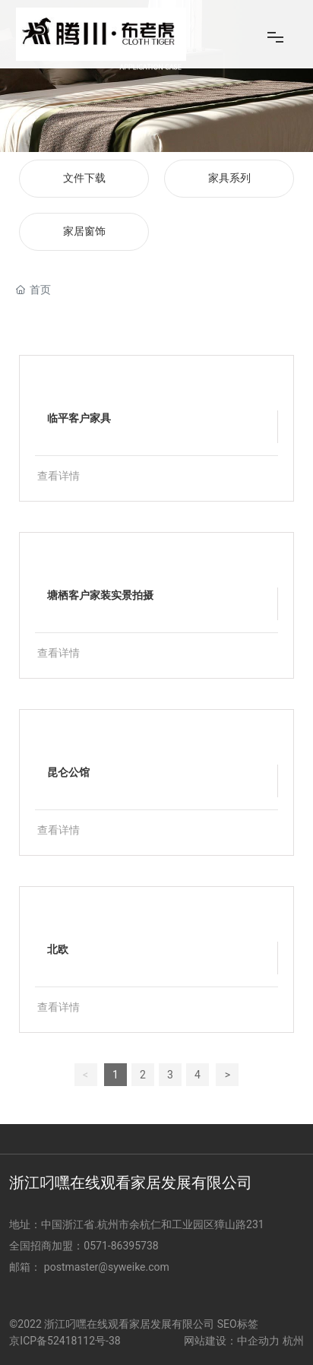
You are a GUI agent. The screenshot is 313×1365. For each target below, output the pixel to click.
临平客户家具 (79, 418)
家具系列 (229, 178)
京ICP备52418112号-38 (64, 1341)
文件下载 (84, 178)
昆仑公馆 (68, 772)
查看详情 (58, 476)
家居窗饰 (84, 231)
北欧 (57, 949)
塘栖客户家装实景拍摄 (100, 595)
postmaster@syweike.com (106, 1267)
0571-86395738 (122, 1246)
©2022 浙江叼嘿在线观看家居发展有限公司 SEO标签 (133, 1324)
